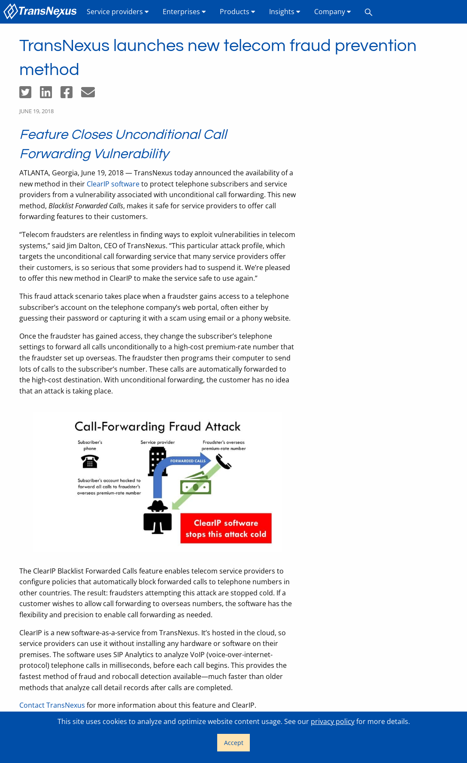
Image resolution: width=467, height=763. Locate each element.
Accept (233, 743)
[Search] (368, 11)
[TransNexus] (41, 11)
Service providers (118, 11)
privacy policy (333, 721)
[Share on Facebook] (71, 94)
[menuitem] (41, 11)
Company (332, 11)
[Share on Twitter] (29, 94)
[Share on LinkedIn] (50, 94)
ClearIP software (113, 184)
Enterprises (184, 11)
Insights (284, 11)
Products (237, 11)
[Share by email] (91, 94)
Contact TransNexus (52, 705)
